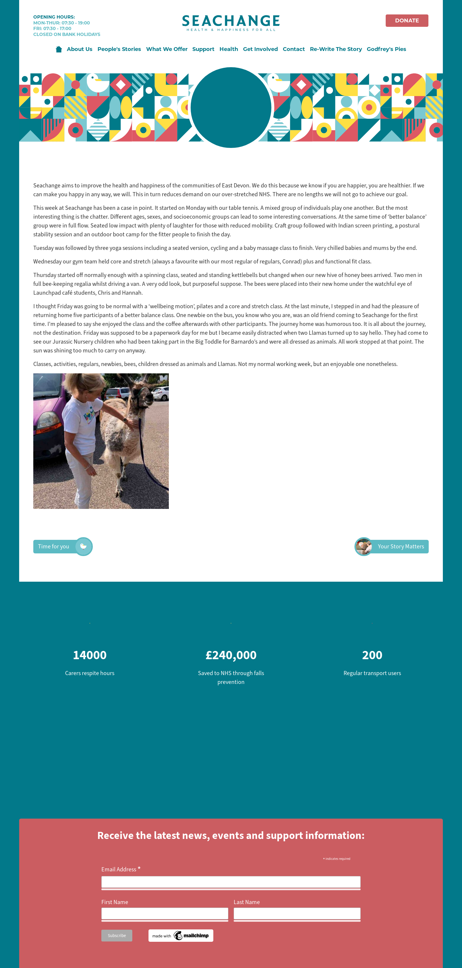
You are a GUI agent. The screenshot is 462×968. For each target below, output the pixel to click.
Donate (407, 20)
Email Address (121, 869)
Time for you (60, 546)
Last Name (247, 902)
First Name (114, 902)
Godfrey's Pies (386, 49)
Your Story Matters (394, 546)
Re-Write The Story (336, 49)
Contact (294, 49)
